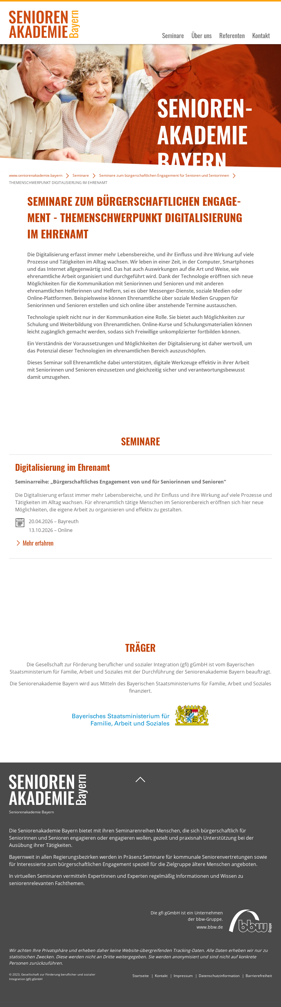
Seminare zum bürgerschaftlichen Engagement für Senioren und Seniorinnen (164, 175)
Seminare (173, 35)
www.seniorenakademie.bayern (35, 175)
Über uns (201, 35)
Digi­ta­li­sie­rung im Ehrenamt (62, 467)
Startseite (140, 975)
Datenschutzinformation (219, 975)
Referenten (232, 35)
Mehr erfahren (38, 542)
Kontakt (261, 35)
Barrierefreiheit (259, 975)
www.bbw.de (210, 927)
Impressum (183, 975)
